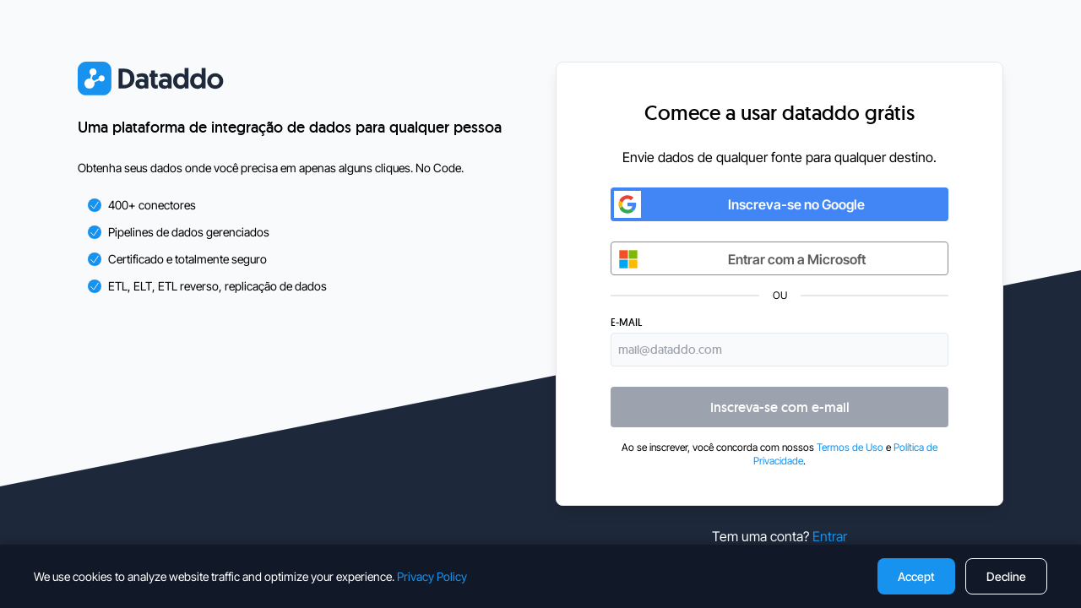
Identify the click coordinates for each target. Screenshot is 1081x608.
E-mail (626, 322)
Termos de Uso (850, 447)
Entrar (829, 536)
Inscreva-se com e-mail (780, 407)
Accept (916, 576)
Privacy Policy (432, 576)
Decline (1006, 576)
